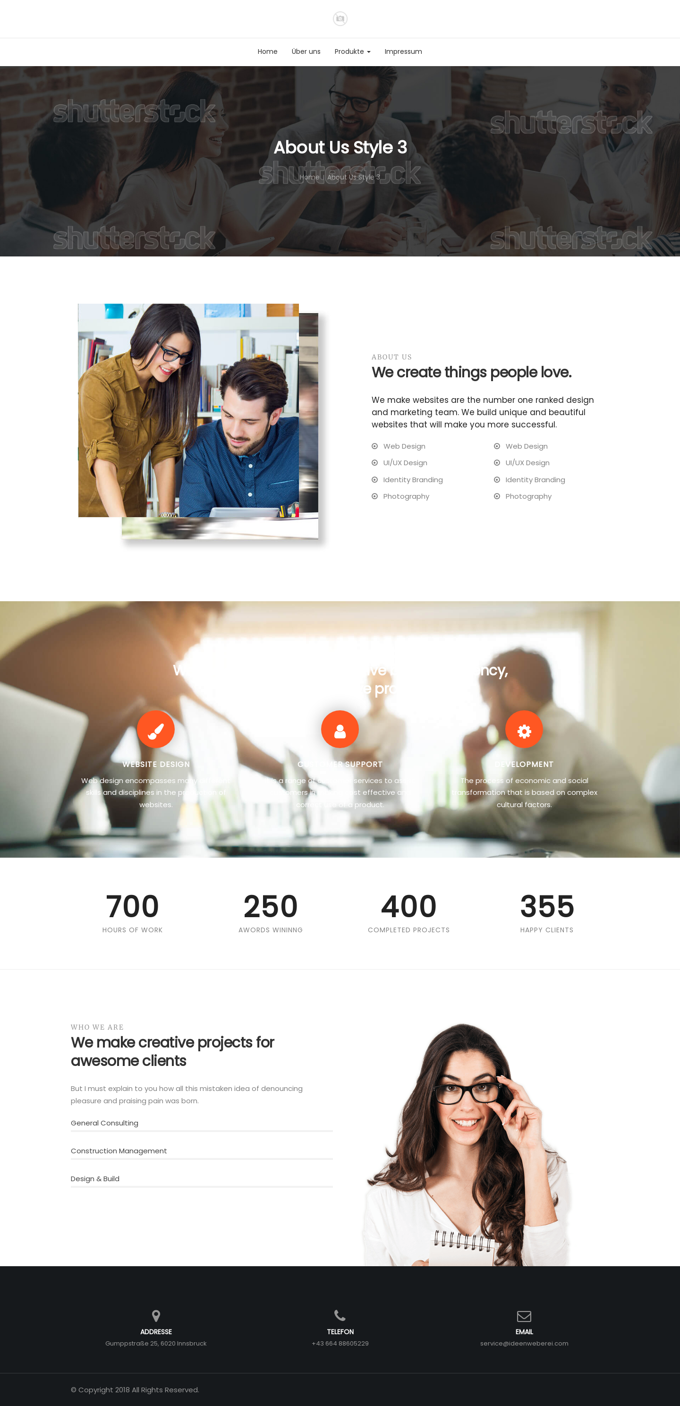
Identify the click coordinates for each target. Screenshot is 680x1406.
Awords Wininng (270, 930)
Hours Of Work (132, 930)
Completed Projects (409, 930)
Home (310, 177)
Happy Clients (547, 930)
